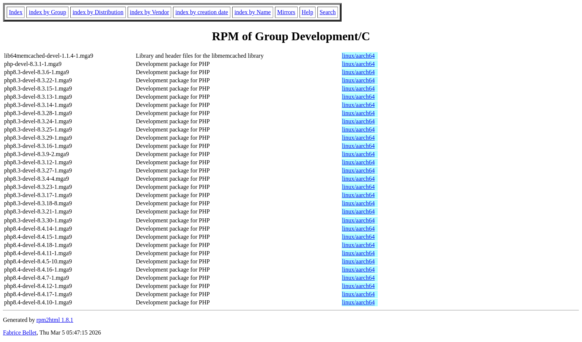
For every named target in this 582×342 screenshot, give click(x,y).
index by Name (252, 12)
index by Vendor (149, 12)
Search (328, 12)
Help (307, 12)
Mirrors (286, 12)
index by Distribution (98, 12)
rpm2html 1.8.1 (54, 320)
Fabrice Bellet (19, 332)
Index (15, 12)
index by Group (47, 12)
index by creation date (201, 12)
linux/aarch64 (358, 56)
